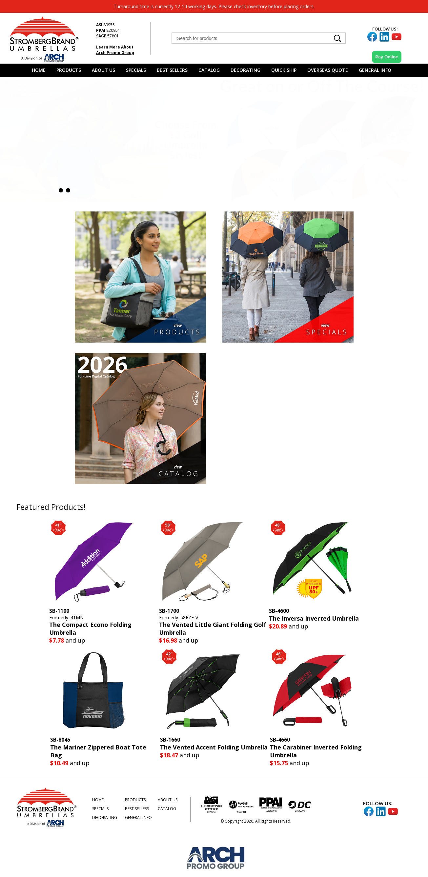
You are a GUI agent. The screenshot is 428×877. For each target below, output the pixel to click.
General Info (375, 70)
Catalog (209, 70)
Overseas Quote (327, 70)
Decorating (245, 70)
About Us (103, 70)
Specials (136, 70)
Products (68, 70)
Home (39, 70)
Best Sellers (172, 70)
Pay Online (387, 56)
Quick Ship (283, 70)
